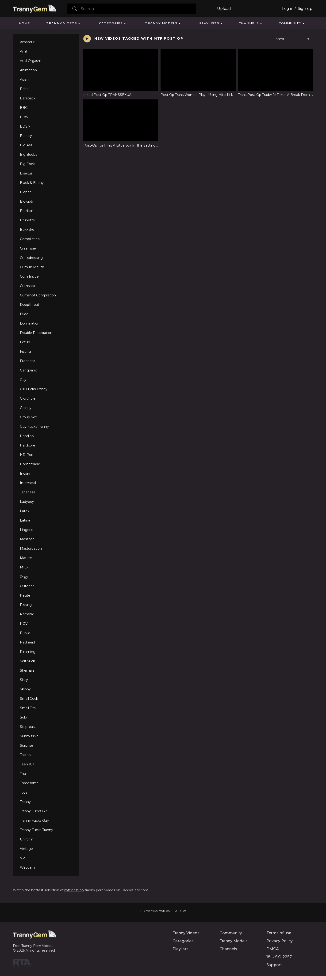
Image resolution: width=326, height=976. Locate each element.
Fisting (25, 351)
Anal (23, 51)
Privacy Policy (279, 941)
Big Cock (27, 164)
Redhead (27, 642)
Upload (224, 8)
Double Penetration (36, 333)
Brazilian (26, 211)
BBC (23, 108)
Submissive (29, 736)
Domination (29, 323)
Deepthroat (29, 305)
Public (25, 633)
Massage (27, 539)
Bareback (27, 98)
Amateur (27, 42)
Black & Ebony (32, 183)
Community (290, 23)
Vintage (26, 849)
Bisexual (26, 173)
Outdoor (27, 586)
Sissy (24, 680)
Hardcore (27, 445)
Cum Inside (29, 276)
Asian (24, 79)
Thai (23, 774)
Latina (25, 520)
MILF (24, 567)
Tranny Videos (61, 23)
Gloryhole (27, 398)
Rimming (27, 652)
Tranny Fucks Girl (33, 811)
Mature (26, 558)
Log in (287, 8)
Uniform (26, 839)
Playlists (209, 23)
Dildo (24, 314)
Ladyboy (27, 501)
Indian (25, 473)
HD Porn (27, 455)
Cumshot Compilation (38, 295)
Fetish (25, 342)
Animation (28, 70)
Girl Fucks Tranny (33, 389)
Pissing (26, 605)
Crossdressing (31, 258)
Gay (23, 380)
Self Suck (27, 661)
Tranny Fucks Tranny (36, 830)
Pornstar (27, 614)
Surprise (26, 745)
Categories (111, 23)
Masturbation (31, 548)
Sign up (305, 8)
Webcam (27, 867)
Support (274, 965)
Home (24, 23)
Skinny (25, 689)
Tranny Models (161, 23)
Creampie (28, 248)
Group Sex (28, 417)
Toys (23, 792)
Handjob (27, 436)
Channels (249, 23)
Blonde (26, 192)
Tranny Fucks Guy (34, 820)
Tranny (25, 802)
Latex (24, 511)
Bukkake (27, 229)
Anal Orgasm (30, 61)
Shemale (27, 670)
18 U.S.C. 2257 (279, 957)
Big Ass (26, 145)
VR (22, 858)
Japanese (27, 492)
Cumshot (27, 286)
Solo (23, 717)
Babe (24, 89)
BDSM (25, 126)
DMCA (272, 949)
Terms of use (278, 933)
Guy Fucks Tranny (34, 426)
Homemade (30, 464)
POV (24, 623)
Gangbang (28, 370)
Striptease (28, 727)
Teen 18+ (27, 764)
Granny (25, 408)
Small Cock (29, 698)
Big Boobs (28, 154)
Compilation (30, 239)
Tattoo (25, 755)
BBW (24, 117)
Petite (25, 595)
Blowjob (26, 201)
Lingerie (26, 530)
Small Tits (27, 708)
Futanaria (27, 361)
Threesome (29, 783)
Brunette (27, 220)
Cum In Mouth (32, 267)
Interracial (28, 483)
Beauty (26, 136)
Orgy (24, 577)
